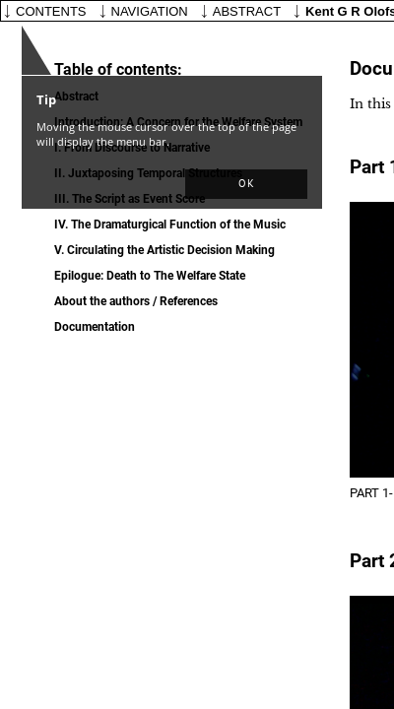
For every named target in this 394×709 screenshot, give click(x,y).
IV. (170, 224)
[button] (246, 184)
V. (164, 250)
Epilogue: (149, 276)
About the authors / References (136, 301)
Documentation (94, 327)
